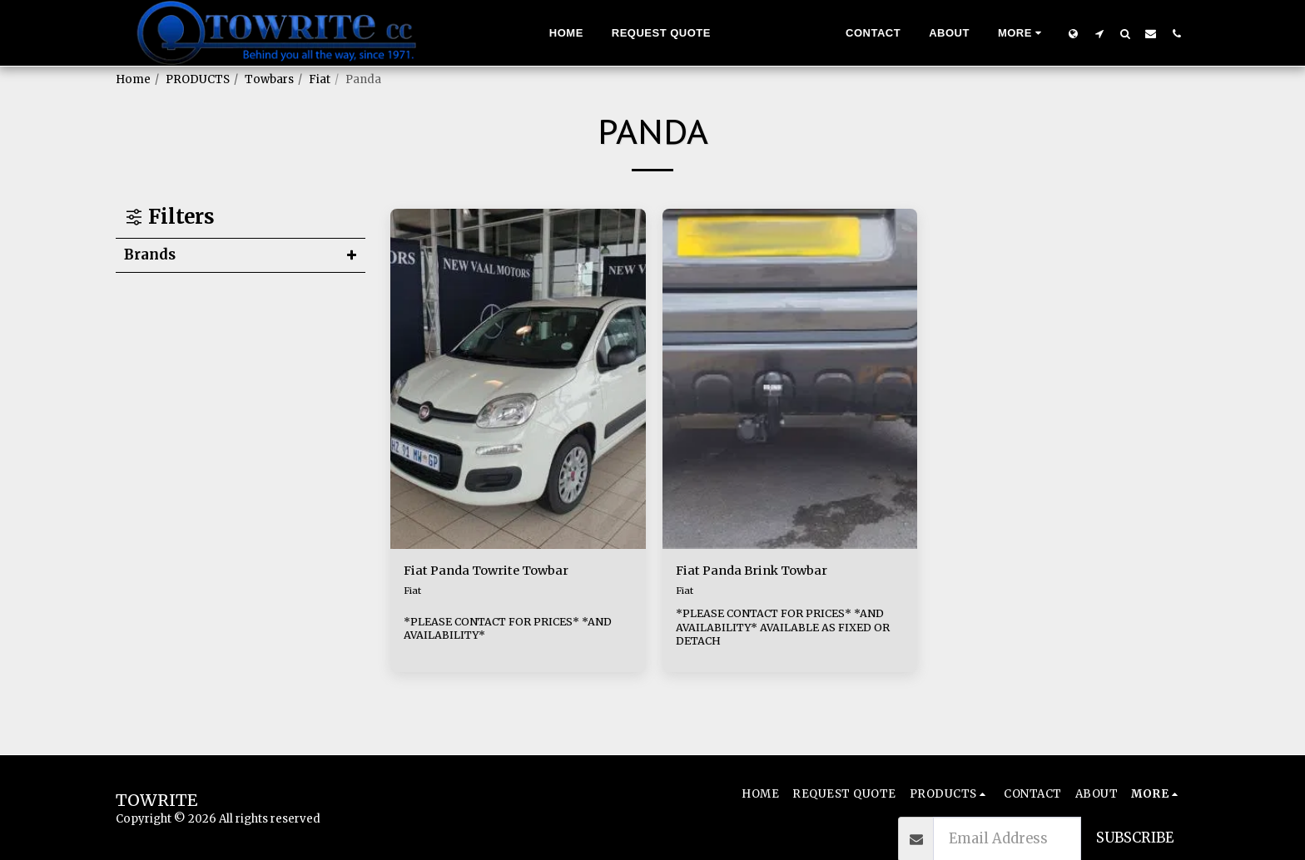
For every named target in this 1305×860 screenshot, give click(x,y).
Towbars (269, 79)
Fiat (319, 79)
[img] (518, 379)
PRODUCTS (198, 79)
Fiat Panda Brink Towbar (760, 572)
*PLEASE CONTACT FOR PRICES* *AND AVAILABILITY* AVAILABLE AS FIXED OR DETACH (789, 629)
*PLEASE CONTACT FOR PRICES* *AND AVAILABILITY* (514, 629)
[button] (1099, 33)
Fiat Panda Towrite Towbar (495, 572)
